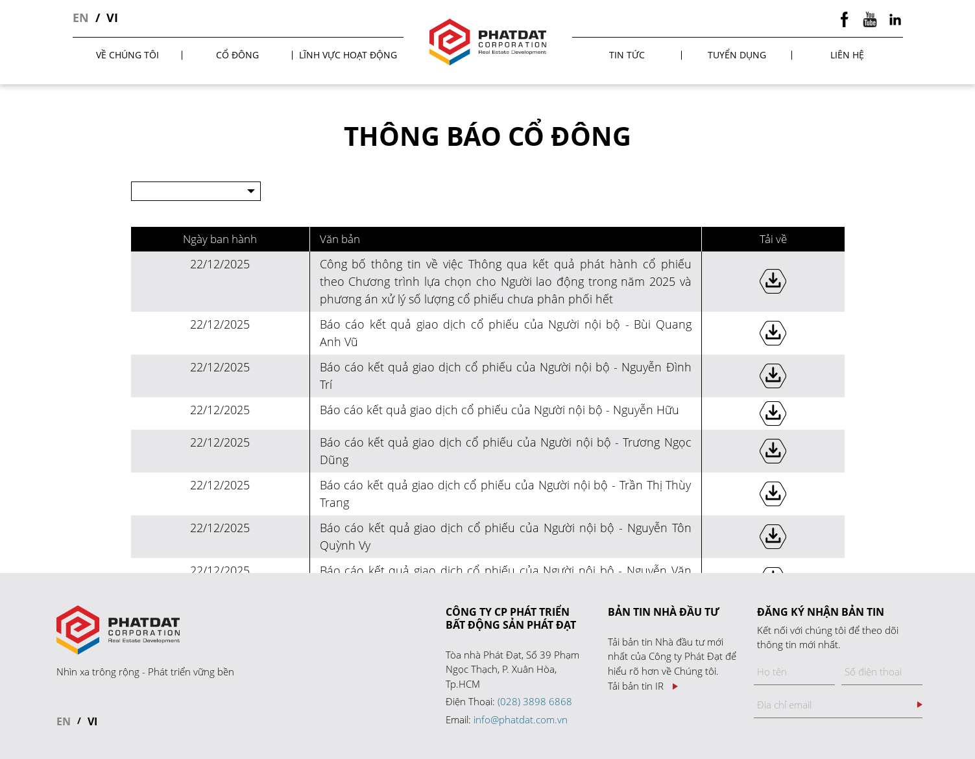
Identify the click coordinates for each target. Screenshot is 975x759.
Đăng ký (919, 704)
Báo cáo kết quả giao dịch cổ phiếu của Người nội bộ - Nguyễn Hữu (499, 409)
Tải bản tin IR (636, 686)
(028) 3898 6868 (535, 701)
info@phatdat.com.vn (521, 719)
